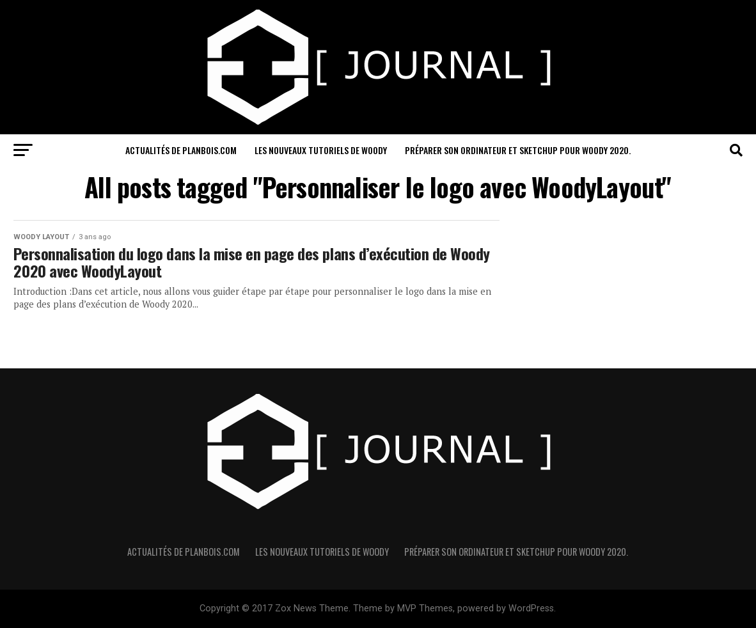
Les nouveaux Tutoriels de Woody (321, 150)
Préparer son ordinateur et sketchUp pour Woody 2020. (518, 150)
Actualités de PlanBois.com (181, 150)
